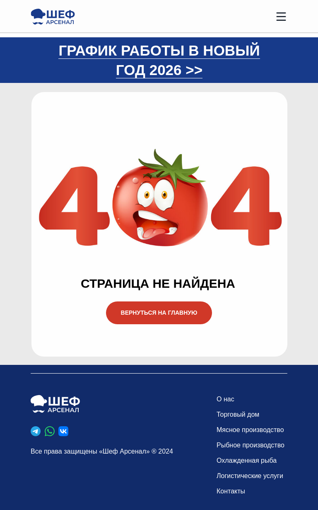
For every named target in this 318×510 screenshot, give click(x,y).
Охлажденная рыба (247, 460)
